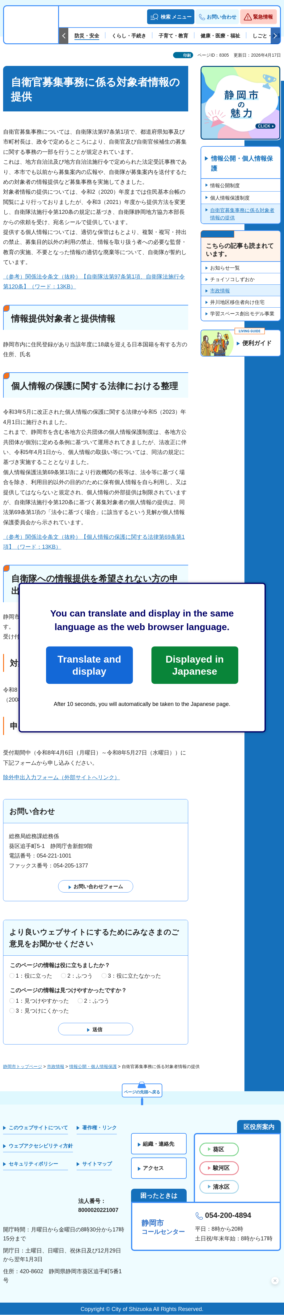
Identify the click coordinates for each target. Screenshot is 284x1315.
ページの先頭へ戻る (142, 1091)
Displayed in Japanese (195, 665)
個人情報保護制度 (230, 198)
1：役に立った (34, 976)
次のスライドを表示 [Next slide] (275, 36)
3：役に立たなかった (134, 976)
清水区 (221, 1187)
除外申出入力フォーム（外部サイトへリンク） (61, 777)
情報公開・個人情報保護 (242, 163)
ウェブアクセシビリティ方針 (41, 1145)
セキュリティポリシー (33, 1163)
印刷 (187, 55)
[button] (170, 16)
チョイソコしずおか (232, 279)
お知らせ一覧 (225, 268)
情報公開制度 (225, 185)
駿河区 (221, 1168)
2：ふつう (80, 976)
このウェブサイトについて (38, 1127)
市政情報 (220, 291)
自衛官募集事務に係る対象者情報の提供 (242, 214)
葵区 (218, 1149)
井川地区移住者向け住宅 (237, 302)
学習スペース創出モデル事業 (242, 314)
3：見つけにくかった (42, 1011)
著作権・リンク (99, 1127)
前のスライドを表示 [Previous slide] (63, 36)
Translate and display (89, 665)
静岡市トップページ (22, 1066)
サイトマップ (97, 1163)
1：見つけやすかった (42, 1001)
